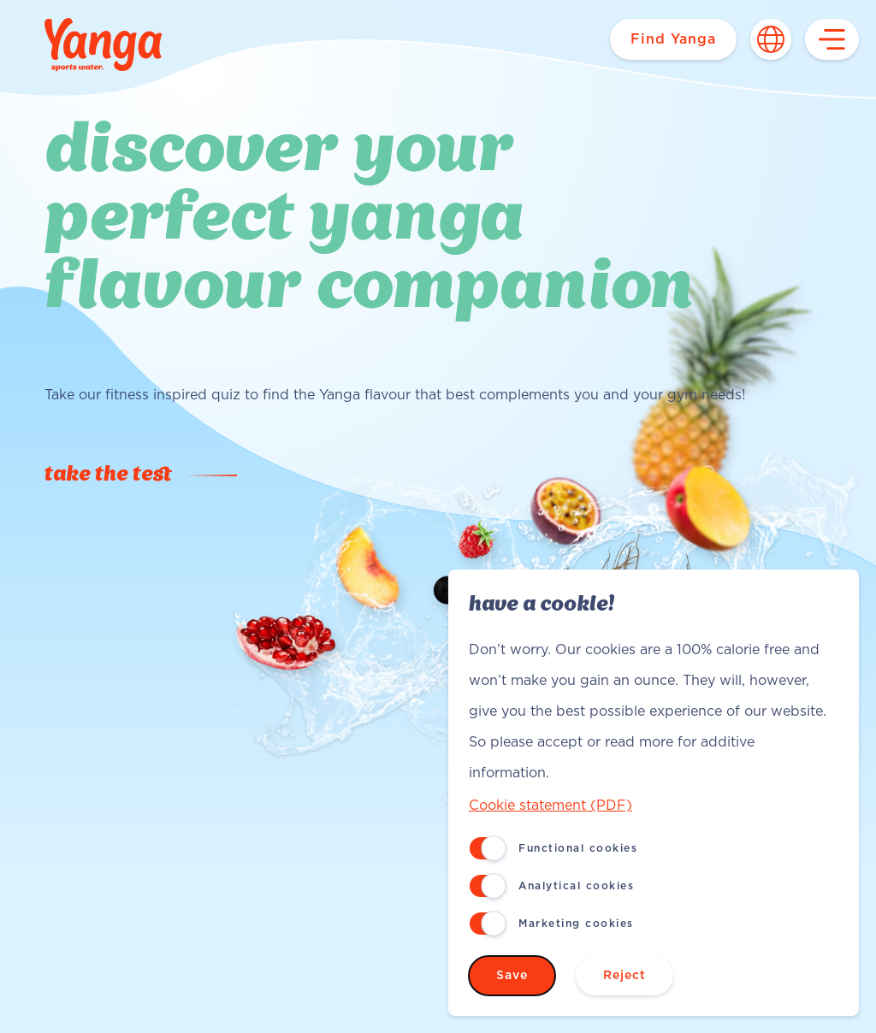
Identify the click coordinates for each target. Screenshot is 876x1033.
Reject (624, 976)
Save (512, 976)
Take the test (108, 475)
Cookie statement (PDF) (550, 805)
